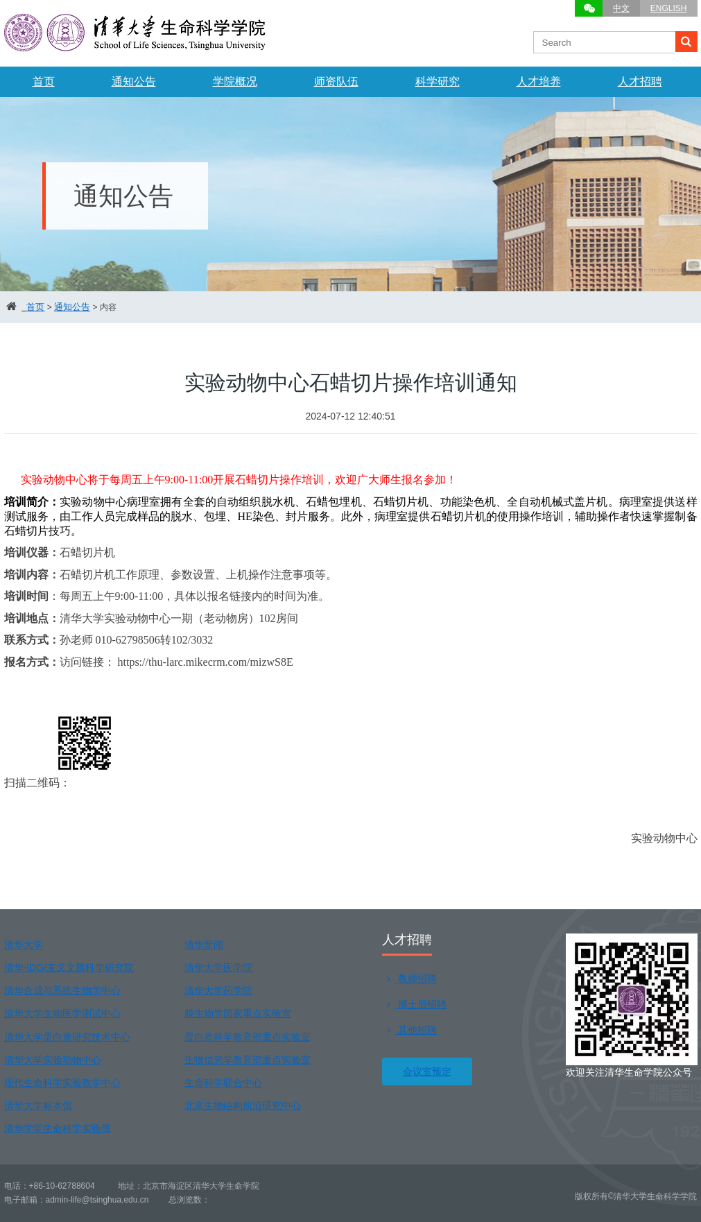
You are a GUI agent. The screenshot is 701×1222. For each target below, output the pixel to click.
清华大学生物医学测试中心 (62, 1013)
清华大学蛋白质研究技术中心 (67, 1036)
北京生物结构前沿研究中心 (242, 1105)
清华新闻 (203, 944)
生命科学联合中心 (223, 1082)
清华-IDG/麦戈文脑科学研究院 (69, 967)
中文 (621, 8)
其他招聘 (409, 1029)
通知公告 (134, 81)
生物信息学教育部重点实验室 (247, 1059)
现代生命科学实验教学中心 (62, 1082)
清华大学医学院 (218, 967)
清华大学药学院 (218, 990)
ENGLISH (668, 8)
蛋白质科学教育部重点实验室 (247, 1036)
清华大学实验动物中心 (52, 1059)
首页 (44, 81)
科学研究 (437, 81)
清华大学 (23, 944)
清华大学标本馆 (38, 1105)
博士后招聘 (414, 1004)
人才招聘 (640, 81)
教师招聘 (409, 978)
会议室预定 (427, 1071)
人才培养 (539, 81)
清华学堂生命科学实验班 (57, 1128)
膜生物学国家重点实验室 (237, 1013)
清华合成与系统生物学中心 (62, 990)
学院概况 (235, 81)
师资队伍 (336, 81)
